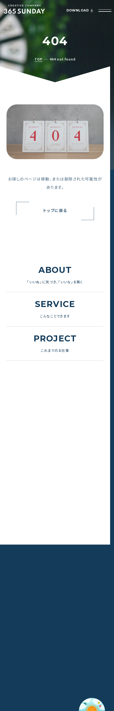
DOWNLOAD (79, 10)
